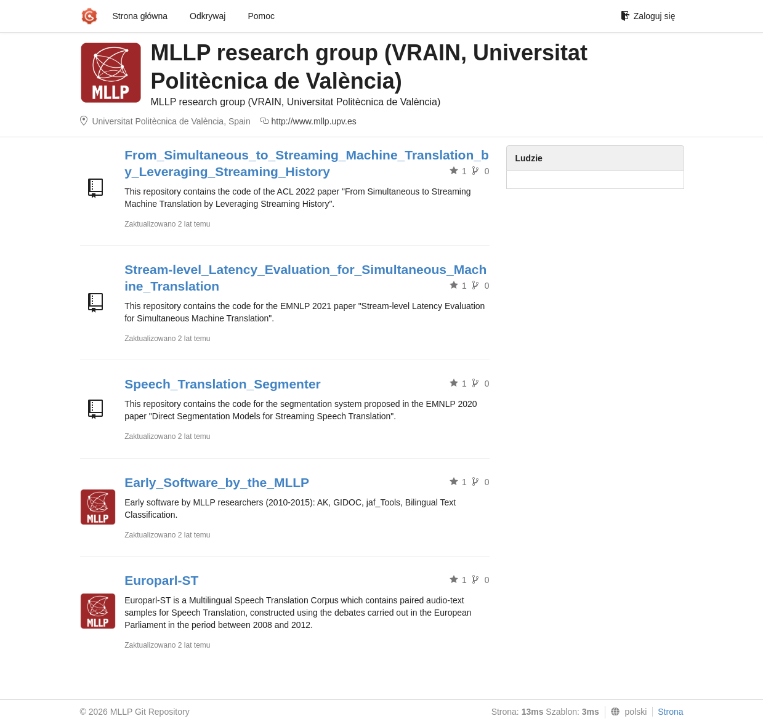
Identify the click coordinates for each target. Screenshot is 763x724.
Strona (670, 712)
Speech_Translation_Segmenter (222, 384)
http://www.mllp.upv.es (314, 121)
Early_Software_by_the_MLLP (216, 482)
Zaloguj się (648, 16)
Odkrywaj (207, 16)
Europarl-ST (161, 580)
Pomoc (261, 16)
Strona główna (140, 16)
